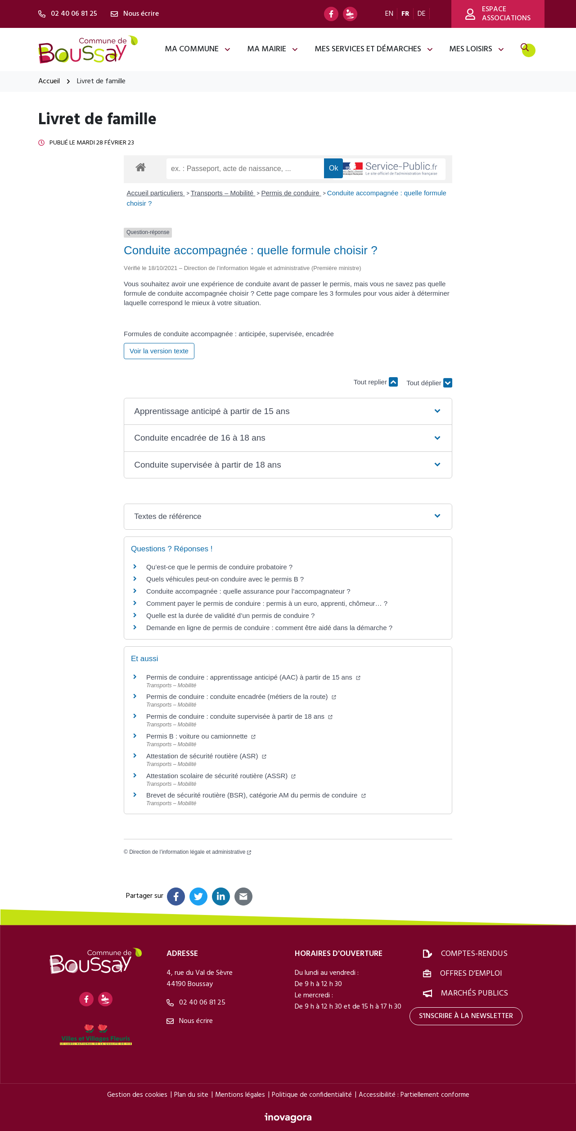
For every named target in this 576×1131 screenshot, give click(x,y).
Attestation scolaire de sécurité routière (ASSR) (221, 776)
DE (422, 14)
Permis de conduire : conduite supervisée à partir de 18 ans (239, 716)
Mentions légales (240, 1095)
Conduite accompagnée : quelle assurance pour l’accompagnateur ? (248, 591)
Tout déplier (429, 386)
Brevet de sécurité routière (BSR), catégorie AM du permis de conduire (256, 795)
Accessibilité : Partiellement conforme (414, 1095)
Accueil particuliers (156, 193)
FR (405, 14)
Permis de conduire (291, 193)
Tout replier (376, 382)
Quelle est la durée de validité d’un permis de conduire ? (230, 615)
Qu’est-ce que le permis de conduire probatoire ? (219, 567)
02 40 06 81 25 (195, 1003)
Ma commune (198, 49)
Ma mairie (273, 49)
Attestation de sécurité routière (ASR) (206, 756)
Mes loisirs (477, 49)
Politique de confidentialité (312, 1095)
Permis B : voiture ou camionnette (201, 736)
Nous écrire (189, 1021)
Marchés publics (474, 993)
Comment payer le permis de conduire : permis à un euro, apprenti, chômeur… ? (266, 603)
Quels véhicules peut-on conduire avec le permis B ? (225, 579)
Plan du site (191, 1095)
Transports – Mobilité (223, 193)
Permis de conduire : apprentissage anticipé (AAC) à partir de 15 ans (253, 677)
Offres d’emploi (471, 973)
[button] (287, 411)
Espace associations (498, 14)
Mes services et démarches (374, 49)
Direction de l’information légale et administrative (190, 852)
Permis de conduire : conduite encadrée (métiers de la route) (241, 696)
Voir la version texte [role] (159, 351)
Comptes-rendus (474, 953)
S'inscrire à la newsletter (466, 1016)
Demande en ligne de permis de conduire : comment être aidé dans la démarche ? (269, 627)
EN (389, 14)
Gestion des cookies (137, 1095)
